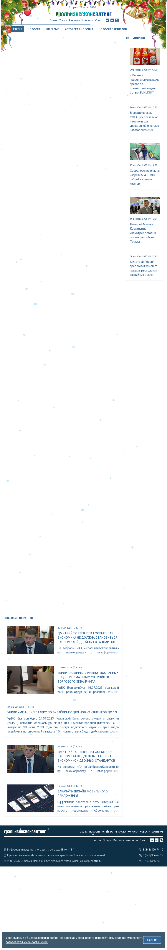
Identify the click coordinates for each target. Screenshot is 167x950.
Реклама (74, 20)
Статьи (83, 831)
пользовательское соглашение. (27, 942)
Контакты (87, 19)
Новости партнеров (151, 831)
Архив (53, 21)
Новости (94, 831)
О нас (98, 18)
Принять (152, 939)
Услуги (63, 21)
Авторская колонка (126, 831)
